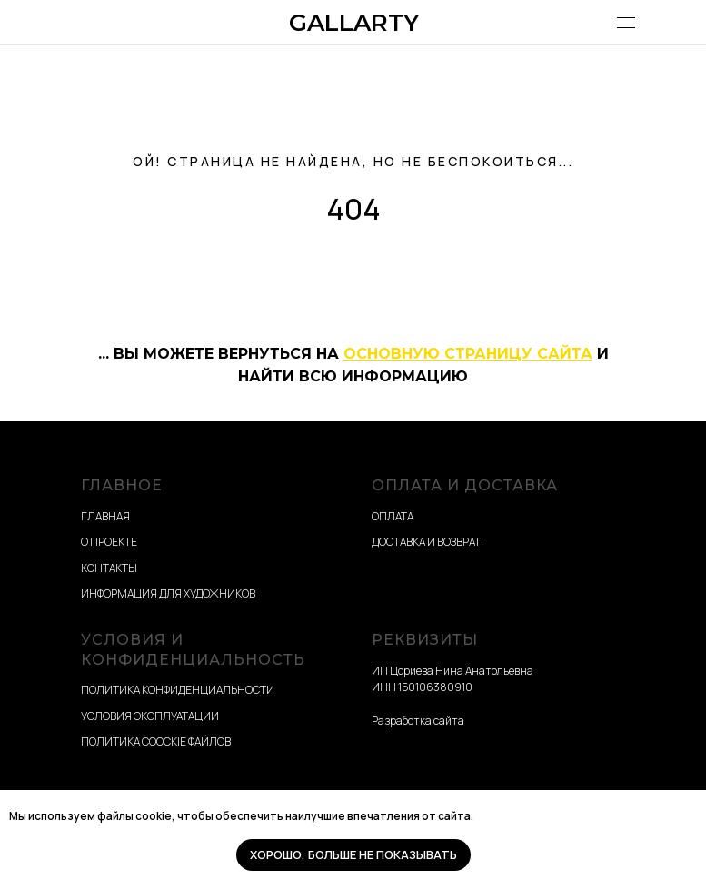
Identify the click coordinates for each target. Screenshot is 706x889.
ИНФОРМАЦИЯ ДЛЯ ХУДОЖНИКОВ (168, 593)
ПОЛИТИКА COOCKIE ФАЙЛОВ (156, 741)
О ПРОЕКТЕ (109, 541)
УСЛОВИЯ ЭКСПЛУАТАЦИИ (150, 716)
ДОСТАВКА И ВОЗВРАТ (426, 541)
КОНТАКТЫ (109, 568)
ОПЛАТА (392, 516)
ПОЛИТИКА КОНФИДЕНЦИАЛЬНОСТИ (177, 689)
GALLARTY (354, 22)
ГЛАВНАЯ (105, 516)
